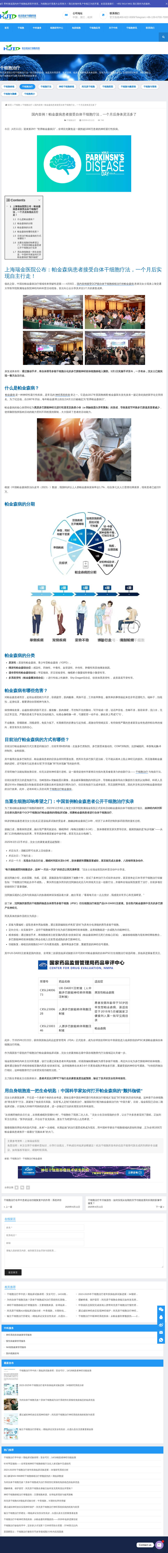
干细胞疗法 (45, 86)
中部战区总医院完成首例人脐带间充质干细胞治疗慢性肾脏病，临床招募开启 (117, 1305)
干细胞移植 (9, 86)
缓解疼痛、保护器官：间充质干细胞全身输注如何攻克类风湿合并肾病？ (115, 1299)
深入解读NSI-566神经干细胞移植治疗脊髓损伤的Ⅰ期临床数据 (33, 1476)
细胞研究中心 (56, 28)
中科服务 (37, 28)
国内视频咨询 (12, 1353)
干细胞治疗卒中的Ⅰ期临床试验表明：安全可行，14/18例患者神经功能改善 (45, 1294)
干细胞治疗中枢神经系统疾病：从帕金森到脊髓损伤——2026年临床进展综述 (117, 1316)
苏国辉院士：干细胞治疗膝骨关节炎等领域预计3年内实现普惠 (33, 1531)
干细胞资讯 (131, 28)
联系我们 (150, 28)
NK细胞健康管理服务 (16, 1347)
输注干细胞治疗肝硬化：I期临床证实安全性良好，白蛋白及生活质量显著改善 (46, 1316)
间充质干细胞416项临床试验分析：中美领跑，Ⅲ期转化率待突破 (40, 1310)
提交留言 (13, 1272)
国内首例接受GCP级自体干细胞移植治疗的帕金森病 (105, 283)
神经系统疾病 (62, 395)
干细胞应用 (94, 28)
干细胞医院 (107, 86)
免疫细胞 (76, 28)
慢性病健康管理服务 (15, 1341)
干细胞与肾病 (150, 86)
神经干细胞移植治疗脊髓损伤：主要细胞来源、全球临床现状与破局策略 (44, 1305)
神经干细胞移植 (66, 86)
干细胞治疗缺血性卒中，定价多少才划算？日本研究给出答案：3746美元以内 (41, 1525)
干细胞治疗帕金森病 (60, 789)
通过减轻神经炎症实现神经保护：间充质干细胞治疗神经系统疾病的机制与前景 (118, 1310)
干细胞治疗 (27, 86)
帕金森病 (10, 395)
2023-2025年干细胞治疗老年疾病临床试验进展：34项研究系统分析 (112, 1294)
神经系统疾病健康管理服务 (19, 1335)
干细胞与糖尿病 (128, 86)
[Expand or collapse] (39, 200)
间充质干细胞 (88, 86)
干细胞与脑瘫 (10, 94)
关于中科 (113, 28)
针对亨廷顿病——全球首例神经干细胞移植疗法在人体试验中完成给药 (37, 1463)
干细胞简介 (29, 94)
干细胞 (21, 28)
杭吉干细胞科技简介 (12, 1552)
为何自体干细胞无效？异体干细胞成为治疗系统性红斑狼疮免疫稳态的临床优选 (47, 1299)
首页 (6, 28)
